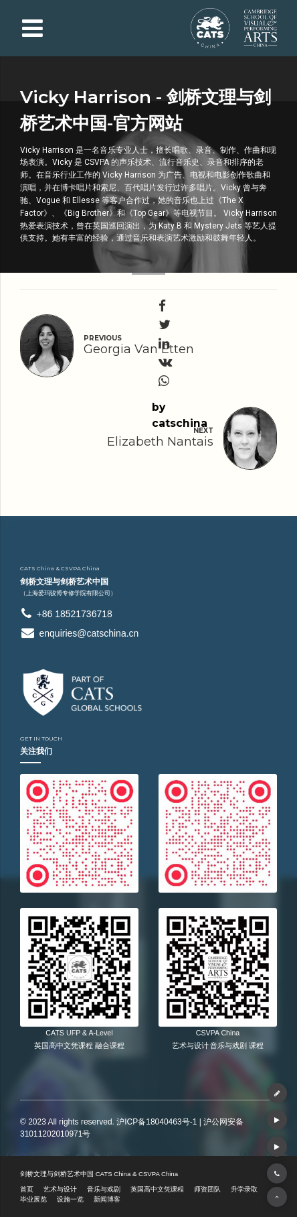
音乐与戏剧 (103, 1189)
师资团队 (207, 1189)
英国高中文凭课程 (157, 1189)
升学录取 (244, 1189)
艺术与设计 (60, 1189)
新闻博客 (107, 1199)
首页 (26, 1189)
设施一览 (70, 1199)
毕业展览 (33, 1199)
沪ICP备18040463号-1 (156, 1122)
